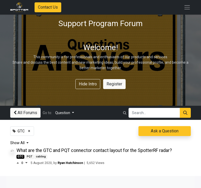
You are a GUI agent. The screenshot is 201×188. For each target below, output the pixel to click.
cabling (41, 156)
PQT (29, 156)
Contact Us (48, 7)
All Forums (25, 112)
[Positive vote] (18, 163)
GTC (20, 156)
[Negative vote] (26, 163)
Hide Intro (88, 83)
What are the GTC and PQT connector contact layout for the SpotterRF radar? (94, 150)
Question (63, 113)
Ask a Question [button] (164, 130)
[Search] (185, 113)
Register (114, 83)
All (22, 143)
